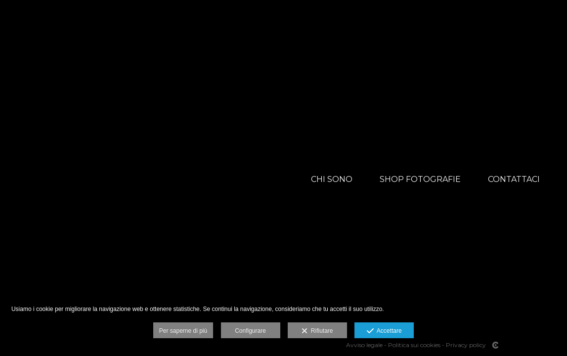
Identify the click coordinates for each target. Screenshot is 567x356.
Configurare (250, 330)
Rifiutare (317, 331)
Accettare (384, 331)
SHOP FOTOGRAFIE (420, 179)
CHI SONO (331, 179)
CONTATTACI (514, 179)
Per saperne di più (183, 330)
